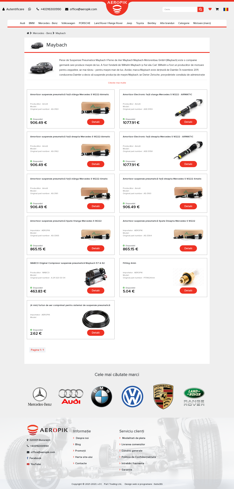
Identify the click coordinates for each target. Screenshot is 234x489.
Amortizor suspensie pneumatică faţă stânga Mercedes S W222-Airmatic (69, 94)
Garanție (127, 469)
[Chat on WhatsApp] (30, 9)
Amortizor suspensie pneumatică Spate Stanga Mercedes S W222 (66, 221)
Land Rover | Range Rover (108, 23)
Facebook (34, 458)
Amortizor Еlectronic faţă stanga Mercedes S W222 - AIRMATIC (157, 94)
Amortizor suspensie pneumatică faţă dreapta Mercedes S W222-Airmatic (70, 136)
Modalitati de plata (133, 438)
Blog (78, 444)
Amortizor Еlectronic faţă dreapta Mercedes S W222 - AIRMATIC (158, 136)
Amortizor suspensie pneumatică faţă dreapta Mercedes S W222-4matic (162, 178)
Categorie (183, 23)
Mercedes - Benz (48, 23)
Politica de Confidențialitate (139, 457)
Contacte (81, 463)
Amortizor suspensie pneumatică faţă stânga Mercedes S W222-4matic (69, 178)
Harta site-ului (83, 457)
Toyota (140, 23)
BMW (32, 23)
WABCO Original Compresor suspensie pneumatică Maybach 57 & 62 (67, 263)
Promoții (80, 450)
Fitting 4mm (129, 263)
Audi (22, 23)
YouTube (34, 464)
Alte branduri (167, 23)
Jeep (129, 23)
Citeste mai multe (117, 82)
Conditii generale (132, 450)
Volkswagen (68, 23)
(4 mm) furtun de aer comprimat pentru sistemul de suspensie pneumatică (70, 305)
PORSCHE (84, 23)
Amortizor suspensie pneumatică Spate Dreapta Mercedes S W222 (159, 221)
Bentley (152, 23)
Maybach (61, 33)
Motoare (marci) (202, 23)
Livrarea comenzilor (133, 444)
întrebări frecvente (133, 463)
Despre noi (82, 438)
